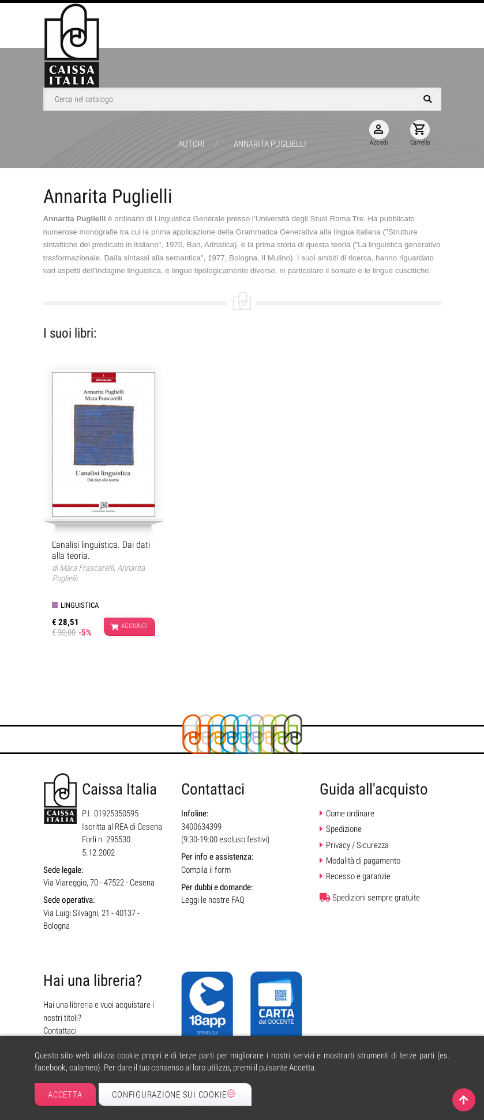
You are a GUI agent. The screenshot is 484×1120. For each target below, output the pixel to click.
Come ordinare (350, 813)
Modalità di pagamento (363, 861)
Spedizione (344, 829)
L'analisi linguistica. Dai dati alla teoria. (101, 550)
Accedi (379, 133)
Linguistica (80, 605)
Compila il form (206, 870)
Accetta (65, 1094)
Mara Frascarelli (86, 568)
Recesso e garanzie (358, 876)
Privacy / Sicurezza (357, 845)
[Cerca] (242, 99)
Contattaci (60, 1031)
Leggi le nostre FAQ (213, 900)
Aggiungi (129, 627)
